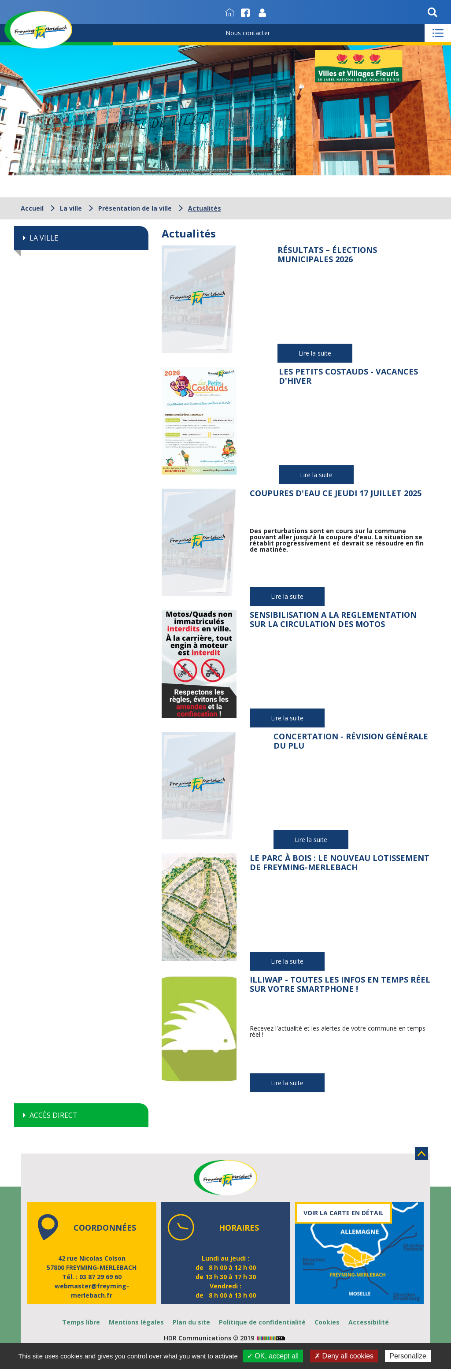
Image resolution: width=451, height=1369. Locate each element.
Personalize (407, 1356)
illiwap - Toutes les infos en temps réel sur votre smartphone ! (340, 984)
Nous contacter (248, 33)
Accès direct (54, 1115)
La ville (71, 208)
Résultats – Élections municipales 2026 (327, 255)
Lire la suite (315, 353)
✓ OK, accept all (273, 1356)
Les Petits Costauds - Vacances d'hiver (348, 376)
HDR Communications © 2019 (225, 1338)
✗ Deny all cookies (343, 1356)
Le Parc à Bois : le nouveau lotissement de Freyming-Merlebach (339, 863)
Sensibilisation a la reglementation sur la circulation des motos (333, 619)
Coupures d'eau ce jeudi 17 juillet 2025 (335, 493)
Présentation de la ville (135, 208)
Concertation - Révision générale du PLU (351, 741)
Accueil (32, 208)
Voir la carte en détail (343, 1213)
